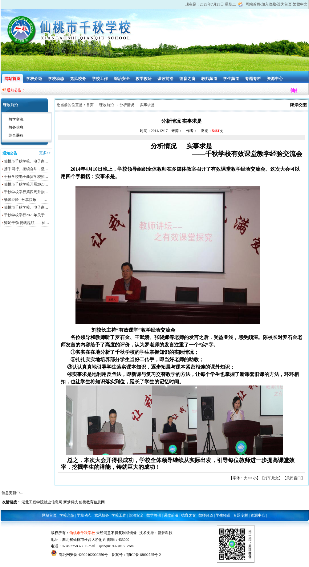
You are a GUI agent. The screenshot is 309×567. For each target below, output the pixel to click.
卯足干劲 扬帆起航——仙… (26, 223)
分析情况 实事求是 (137, 105)
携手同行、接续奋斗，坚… (26, 169)
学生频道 (231, 78)
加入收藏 (268, 4)
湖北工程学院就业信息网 (42, 502)
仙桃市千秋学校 (82, 533)
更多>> (45, 153)
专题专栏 (253, 78)
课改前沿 (165, 78)
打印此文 (271, 478)
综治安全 (122, 78)
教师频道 (209, 78)
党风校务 (78, 78)
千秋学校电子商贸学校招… (26, 176)
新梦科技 (70, 502)
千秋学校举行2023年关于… (26, 215)
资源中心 (275, 78)
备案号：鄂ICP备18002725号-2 (136, 555)
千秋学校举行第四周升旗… (26, 192)
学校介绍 (34, 78)
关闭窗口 (293, 478)
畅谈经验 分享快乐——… (25, 200)
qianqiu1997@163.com (116, 546)
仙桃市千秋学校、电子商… (26, 161)
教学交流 (16, 119)
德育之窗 (187, 78)
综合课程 (16, 135)
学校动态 (56, 78)
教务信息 (16, 127)
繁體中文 (300, 4)
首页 (90, 105)
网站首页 (253, 4)
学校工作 (100, 78)
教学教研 (144, 78)
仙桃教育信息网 (92, 502)
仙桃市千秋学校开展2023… (26, 184)
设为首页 (284, 4)
